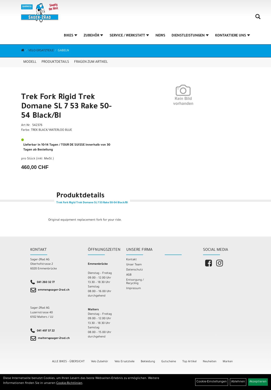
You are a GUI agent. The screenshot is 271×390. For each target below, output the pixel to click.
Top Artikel (189, 361)
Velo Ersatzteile (41, 51)
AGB (128, 275)
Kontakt (131, 259)
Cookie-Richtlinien (69, 383)
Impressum (133, 288)
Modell (29, 62)
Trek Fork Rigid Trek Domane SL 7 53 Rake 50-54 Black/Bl (66, 107)
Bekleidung (148, 361)
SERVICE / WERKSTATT (129, 36)
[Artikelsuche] (257, 18)
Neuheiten (209, 361)
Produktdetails (55, 62)
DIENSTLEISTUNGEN (190, 36)
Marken (228, 361)
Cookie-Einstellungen (211, 382)
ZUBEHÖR (93, 36)
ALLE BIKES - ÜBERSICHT (68, 361)
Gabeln (63, 51)
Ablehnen (238, 382)
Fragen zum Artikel (91, 62)
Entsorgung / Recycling (135, 282)
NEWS (160, 36)
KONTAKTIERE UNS (232, 36)
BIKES (70, 36)
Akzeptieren (258, 382)
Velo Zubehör (99, 361)
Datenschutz (134, 270)
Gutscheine (168, 361)
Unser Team (134, 264)
